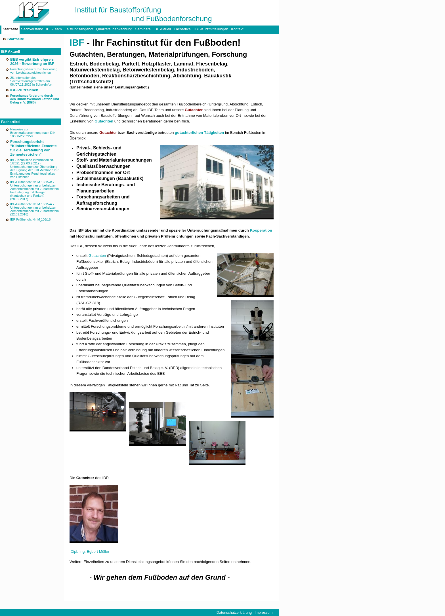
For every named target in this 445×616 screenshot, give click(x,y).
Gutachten (104, 121)
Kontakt (237, 29)
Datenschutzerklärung (234, 612)
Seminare (143, 29)
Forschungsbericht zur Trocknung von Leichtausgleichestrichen (33, 70)
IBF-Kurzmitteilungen (211, 29)
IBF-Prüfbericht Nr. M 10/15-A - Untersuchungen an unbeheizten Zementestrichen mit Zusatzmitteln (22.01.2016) (34, 209)
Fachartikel (183, 29)
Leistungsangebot (79, 29)
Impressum (263, 612)
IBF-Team (54, 29)
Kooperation (261, 230)
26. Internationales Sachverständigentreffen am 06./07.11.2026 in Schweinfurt (31, 81)
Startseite (10, 29)
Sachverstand (32, 29)
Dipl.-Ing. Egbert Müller (90, 551)
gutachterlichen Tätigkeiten (199, 132)
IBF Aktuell (162, 29)
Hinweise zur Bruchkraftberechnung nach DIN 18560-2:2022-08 (33, 133)
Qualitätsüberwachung (114, 29)
